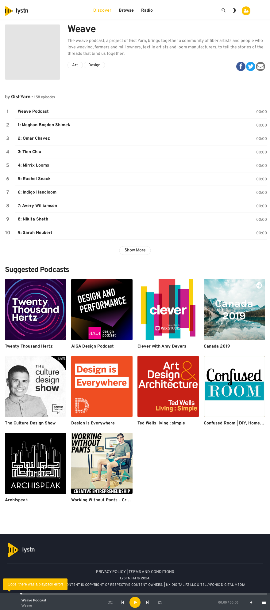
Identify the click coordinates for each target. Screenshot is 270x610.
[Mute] (251, 602)
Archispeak (16, 500)
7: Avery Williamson (37, 206)
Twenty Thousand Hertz (29, 346)
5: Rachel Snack (34, 179)
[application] (135, 602)
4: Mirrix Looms (33, 165)
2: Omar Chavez (34, 138)
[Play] (135, 602)
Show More (135, 250)
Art (75, 65)
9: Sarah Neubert (35, 232)
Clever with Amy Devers (161, 346)
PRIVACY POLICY (111, 572)
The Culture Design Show (30, 423)
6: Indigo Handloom (37, 192)
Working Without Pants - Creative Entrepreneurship (123, 500)
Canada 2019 (217, 346)
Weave (26, 605)
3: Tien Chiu (29, 152)
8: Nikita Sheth (33, 219)
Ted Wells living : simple (161, 423)
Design (94, 65)
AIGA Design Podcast (92, 346)
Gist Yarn (20, 97)
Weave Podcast (33, 600)
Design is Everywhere (93, 423)
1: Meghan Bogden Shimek (44, 125)
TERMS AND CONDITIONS (151, 572)
